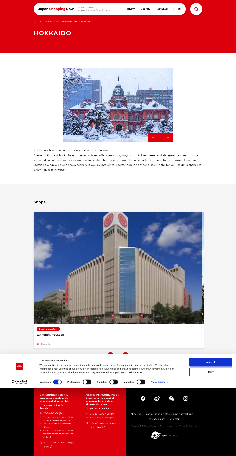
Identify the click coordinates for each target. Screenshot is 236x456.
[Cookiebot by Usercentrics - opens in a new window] (19, 450)
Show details (158, 450)
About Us (136, 414)
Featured (48, 22)
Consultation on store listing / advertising (169, 414)
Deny (211, 440)
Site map (174, 419)
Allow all (211, 430)
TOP (39, 22)
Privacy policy (157, 419)
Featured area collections (66, 22)
